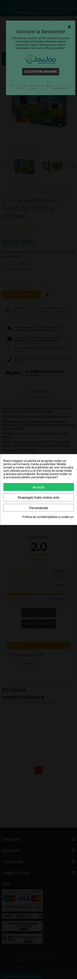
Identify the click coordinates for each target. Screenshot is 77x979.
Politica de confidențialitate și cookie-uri (48, 517)
